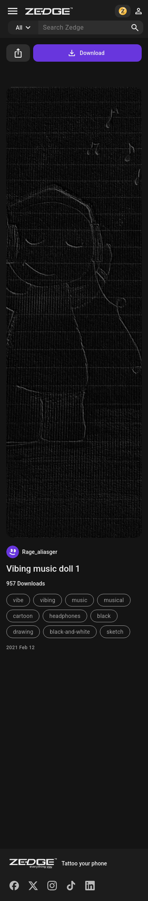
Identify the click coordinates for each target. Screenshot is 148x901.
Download (86, 53)
